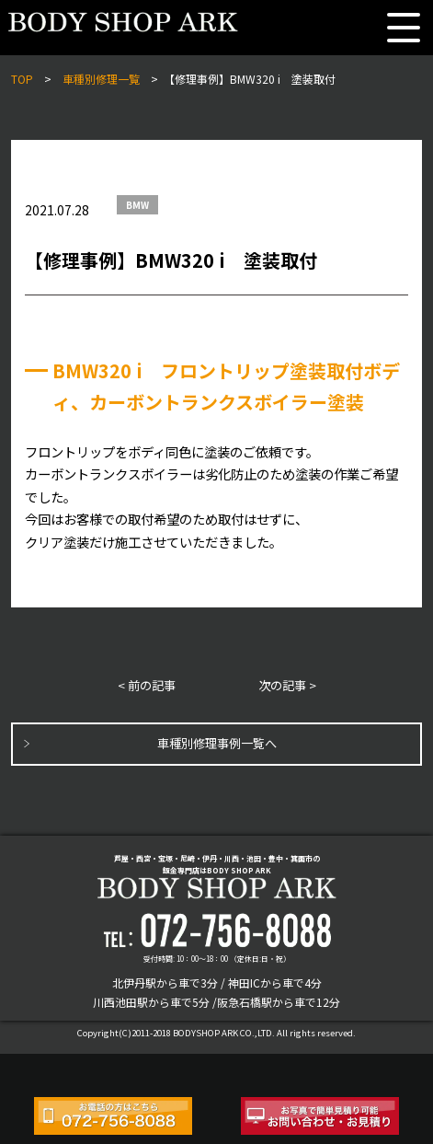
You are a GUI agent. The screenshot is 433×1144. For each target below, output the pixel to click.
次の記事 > (287, 685)
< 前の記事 (147, 685)
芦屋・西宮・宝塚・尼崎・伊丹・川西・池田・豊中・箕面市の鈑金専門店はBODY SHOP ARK (216, 875)
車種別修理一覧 (101, 79)
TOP (22, 79)
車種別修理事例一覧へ (217, 743)
